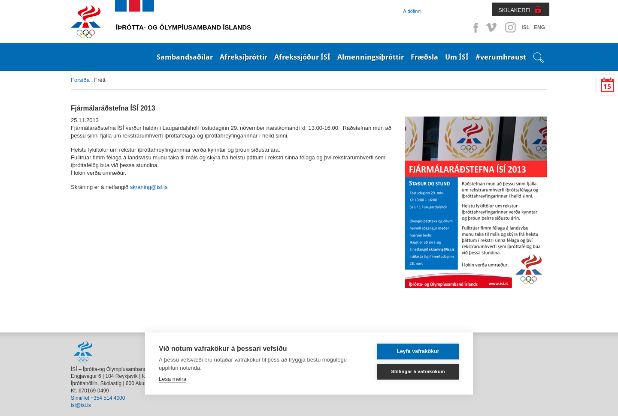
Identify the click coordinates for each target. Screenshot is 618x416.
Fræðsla (424, 57)
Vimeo (492, 27)
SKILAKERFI (514, 10)
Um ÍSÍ (457, 57)
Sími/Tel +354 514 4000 (98, 398)
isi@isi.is (81, 405)
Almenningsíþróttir (370, 57)
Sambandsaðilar (185, 57)
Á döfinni (412, 11)
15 (607, 87)
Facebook (474, 27)
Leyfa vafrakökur (418, 351)
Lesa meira (172, 379)
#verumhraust (501, 57)
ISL (525, 27)
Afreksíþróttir (243, 57)
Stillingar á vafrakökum (418, 371)
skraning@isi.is (149, 187)
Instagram (510, 27)
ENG (539, 27)
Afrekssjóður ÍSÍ (302, 57)
